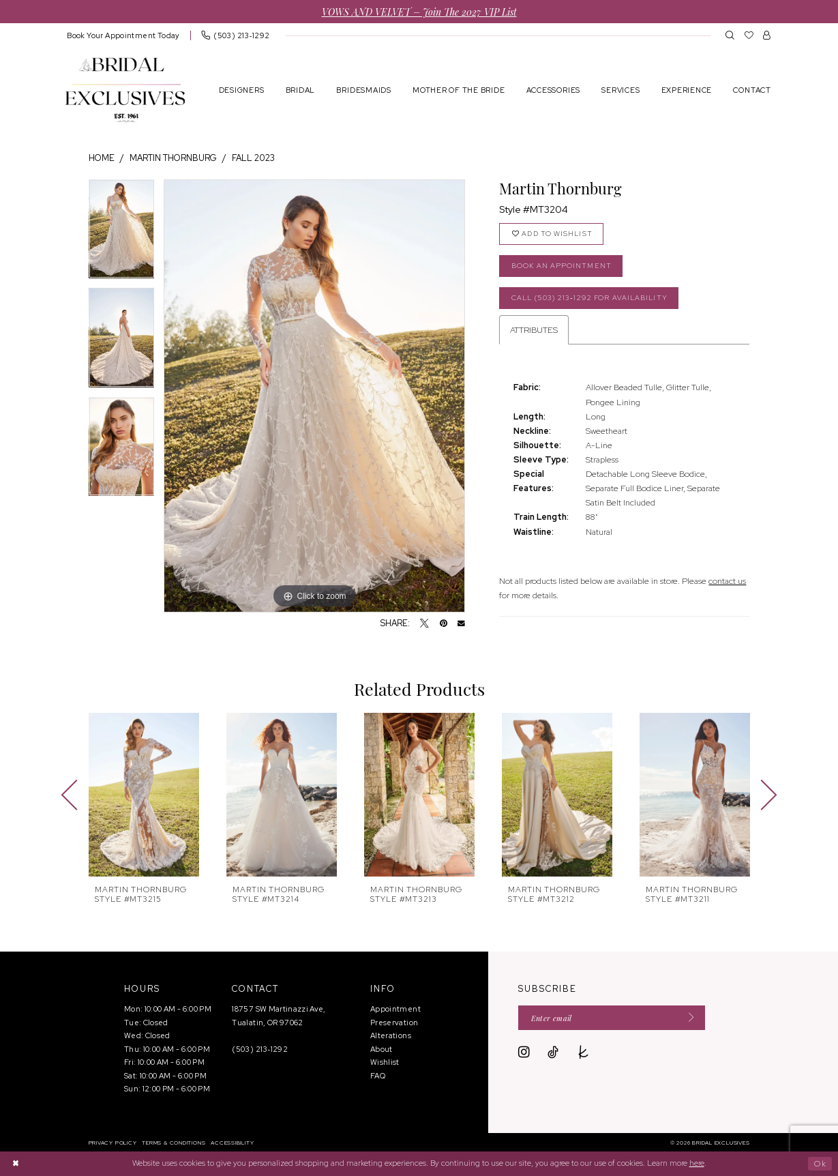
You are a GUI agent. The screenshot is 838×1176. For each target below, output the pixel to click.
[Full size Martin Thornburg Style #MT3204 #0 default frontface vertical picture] (314, 396)
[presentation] (144, 795)
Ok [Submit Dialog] (820, 1163)
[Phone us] (235, 35)
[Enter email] (611, 1017)
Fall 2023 (253, 158)
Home (102, 158)
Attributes (534, 330)
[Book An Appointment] (124, 35)
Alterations (390, 1035)
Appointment (395, 1009)
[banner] (125, 90)
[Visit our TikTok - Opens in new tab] (553, 1052)
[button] (766, 35)
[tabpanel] (122, 234)
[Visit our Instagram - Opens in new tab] (524, 1052)
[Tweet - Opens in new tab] (424, 623)
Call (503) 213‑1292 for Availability (589, 297)
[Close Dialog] (15, 1163)
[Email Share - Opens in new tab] (461, 624)
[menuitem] (124, 35)
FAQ (377, 1076)
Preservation (394, 1022)
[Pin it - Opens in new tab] (443, 623)
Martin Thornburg (173, 158)
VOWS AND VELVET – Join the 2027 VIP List (419, 11)
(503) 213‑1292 (260, 1049)
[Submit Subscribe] (687, 1017)
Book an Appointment (561, 265)
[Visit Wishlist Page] (749, 35)
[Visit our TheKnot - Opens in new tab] (583, 1052)
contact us (727, 581)
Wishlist (385, 1062)
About (381, 1049)
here (696, 1163)
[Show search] (730, 35)
